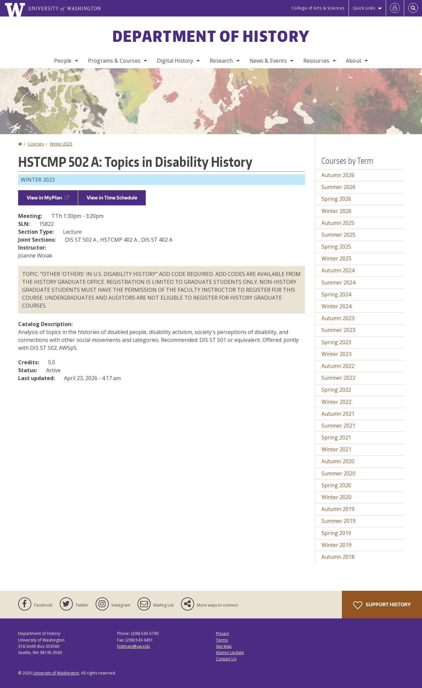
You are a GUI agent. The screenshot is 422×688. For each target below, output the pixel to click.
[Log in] (395, 8)
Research (221, 60)
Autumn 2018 (337, 556)
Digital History (175, 60)
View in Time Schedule (112, 197)
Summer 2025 (338, 234)
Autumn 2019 (337, 509)
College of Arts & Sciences (318, 8)
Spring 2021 (336, 437)
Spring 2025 (336, 246)
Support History (382, 605)
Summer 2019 (338, 520)
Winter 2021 (336, 449)
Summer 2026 (338, 187)
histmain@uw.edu (133, 646)
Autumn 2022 (337, 366)
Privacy (222, 633)
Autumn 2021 (337, 413)
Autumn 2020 (337, 461)
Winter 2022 (336, 401)
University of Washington (56, 673)
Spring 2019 (336, 533)
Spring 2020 (336, 485)
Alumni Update (230, 652)
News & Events (268, 60)
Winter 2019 (336, 545)
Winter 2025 (336, 258)
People (63, 60)
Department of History (211, 36)
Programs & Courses (114, 60)
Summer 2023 (338, 330)
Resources (316, 60)
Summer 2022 (338, 377)
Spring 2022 (336, 389)
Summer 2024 (338, 282)
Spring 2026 (336, 198)
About (353, 60)
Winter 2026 (336, 211)
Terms (222, 640)
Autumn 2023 (337, 318)
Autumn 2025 (337, 222)
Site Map (224, 646)
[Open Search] (413, 8)
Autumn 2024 (337, 270)
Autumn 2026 (337, 175)
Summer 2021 (338, 425)
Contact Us (226, 659)
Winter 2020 (336, 497)
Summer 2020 (338, 473)
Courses (36, 144)
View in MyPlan (48, 197)
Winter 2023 (61, 144)
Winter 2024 (336, 306)
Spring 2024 (336, 294)
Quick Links (364, 8)
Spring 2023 (336, 342)
